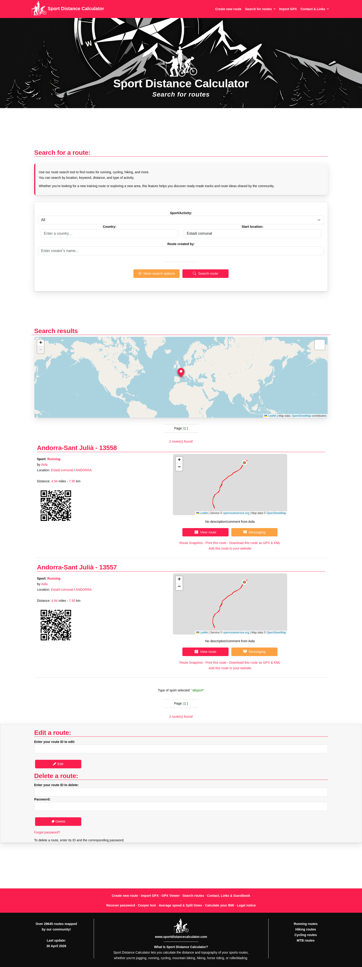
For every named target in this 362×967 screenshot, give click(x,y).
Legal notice (246, 905)
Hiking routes (305, 929)
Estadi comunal (62, 470)
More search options (156, 273)
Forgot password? (47, 832)
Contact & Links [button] (313, 9)
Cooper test (147, 905)
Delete (58, 821)
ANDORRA (83, 470)
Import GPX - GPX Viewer (160, 895)
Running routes (305, 924)
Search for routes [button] (259, 9)
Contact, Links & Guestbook (228, 895)
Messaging (254, 532)
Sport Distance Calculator (67, 9)
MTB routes (306, 940)
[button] (181, 372)
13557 (108, 567)
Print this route (215, 543)
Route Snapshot (190, 543)
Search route (205, 273)
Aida (44, 464)
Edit (58, 764)
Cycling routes (305, 935)
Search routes (193, 895)
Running (53, 459)
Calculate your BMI (219, 905)
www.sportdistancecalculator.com (181, 937)
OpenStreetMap (301, 415)
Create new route (228, 9)
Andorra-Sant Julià (65, 447)
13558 (108, 447)
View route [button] (205, 532)
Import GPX (288, 9)
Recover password (120, 905)
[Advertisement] (181, 130)
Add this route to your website (230, 548)
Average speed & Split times (180, 905)
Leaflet (270, 415)
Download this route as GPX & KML (255, 543)
